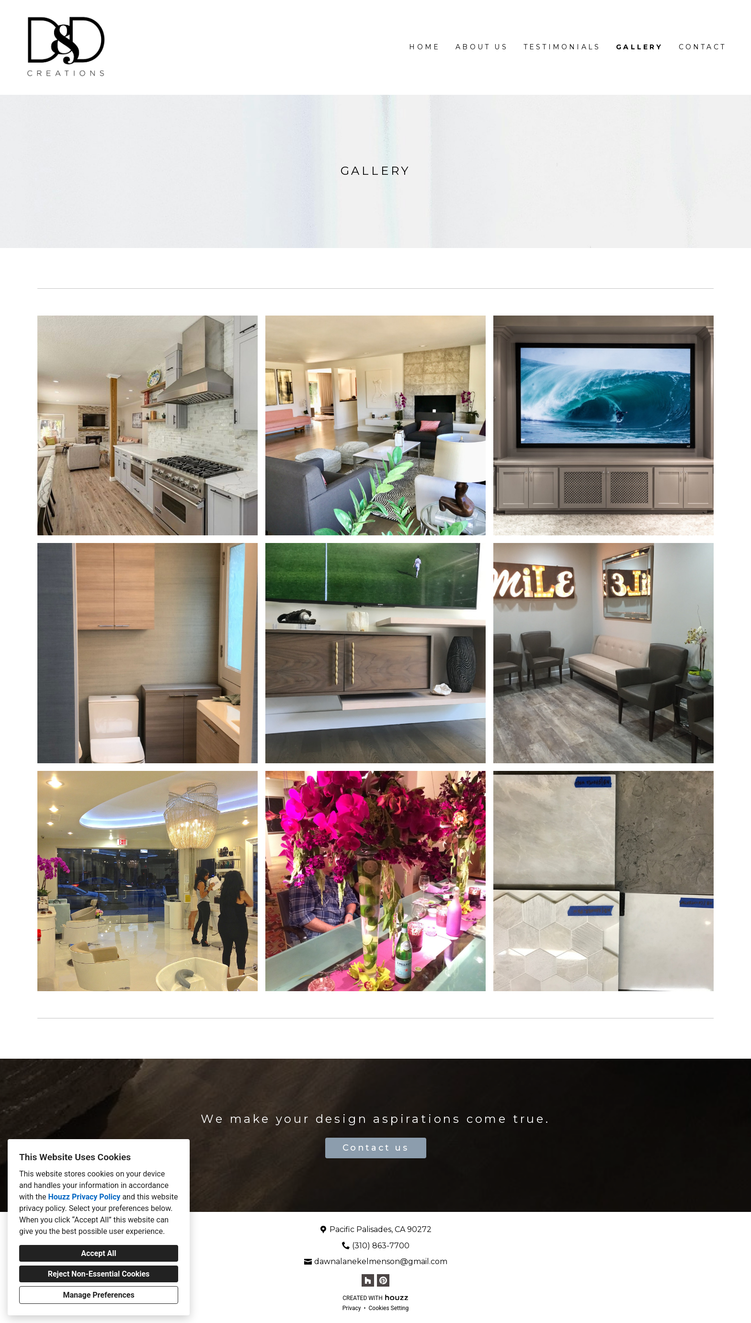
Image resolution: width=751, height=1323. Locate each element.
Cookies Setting (389, 1308)
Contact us (375, 1147)
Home (424, 47)
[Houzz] (368, 1280)
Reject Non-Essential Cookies (99, 1273)
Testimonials (562, 47)
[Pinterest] (383, 1280)
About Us (481, 47)
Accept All (98, 1253)
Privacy (351, 1308)
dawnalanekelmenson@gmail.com (380, 1261)
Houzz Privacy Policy (84, 1196)
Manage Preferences (98, 1295)
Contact (702, 47)
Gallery (639, 47)
